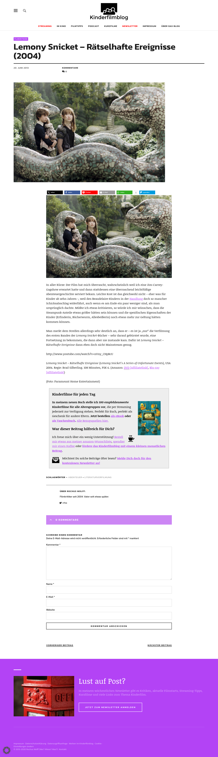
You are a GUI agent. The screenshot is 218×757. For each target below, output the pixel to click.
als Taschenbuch (63, 421)
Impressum (149, 26)
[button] (55, 192)
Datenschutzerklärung (35, 743)
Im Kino (61, 26)
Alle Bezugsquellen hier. (93, 421)
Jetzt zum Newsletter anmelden (110, 707)
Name (50, 584)
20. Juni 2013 (21, 67)
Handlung (136, 299)
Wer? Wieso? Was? (48, 749)
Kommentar (53, 544)
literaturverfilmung (98, 477)
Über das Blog (170, 26)
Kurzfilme (110, 26)
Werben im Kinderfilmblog (81, 743)
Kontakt (62, 749)
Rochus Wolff (76, 491)
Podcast (93, 26)
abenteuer (75, 477)
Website (50, 610)
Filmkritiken (20, 39)
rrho (65, 503)
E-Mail (50, 597)
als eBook (117, 416)
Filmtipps (77, 26)
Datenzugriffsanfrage (58, 743)
